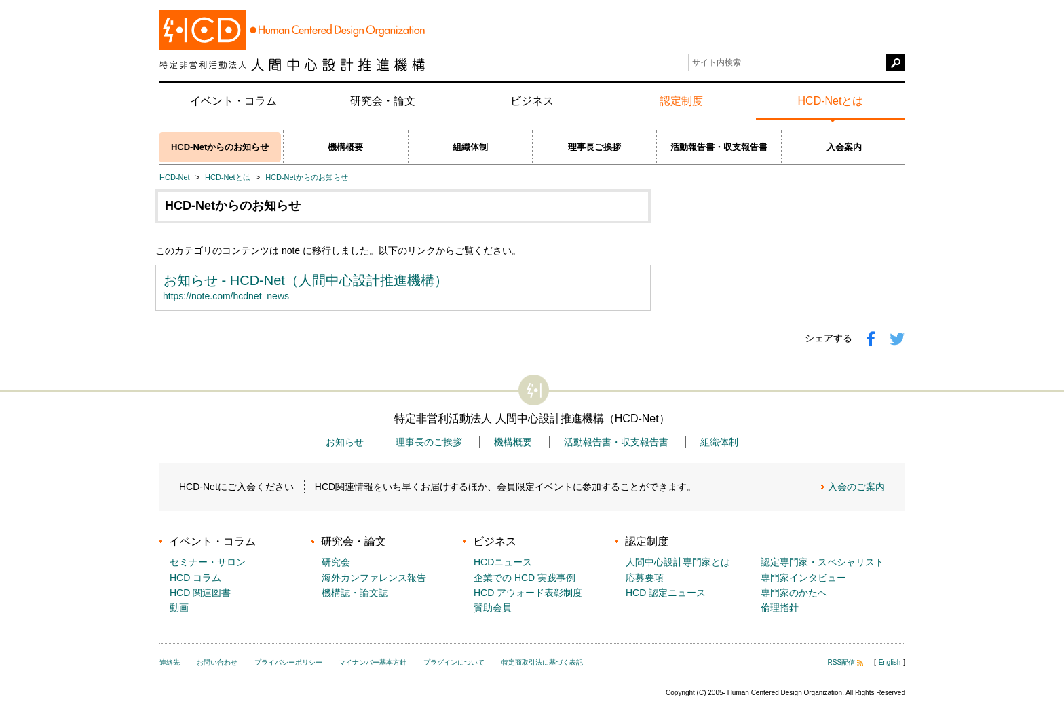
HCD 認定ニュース (666, 592)
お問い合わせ (217, 662)
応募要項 (645, 577)
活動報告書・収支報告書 (718, 147)
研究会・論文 (382, 101)
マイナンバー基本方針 (372, 662)
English (890, 662)
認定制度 (681, 101)
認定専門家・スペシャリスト (822, 562)
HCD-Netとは (831, 101)
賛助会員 (493, 607)
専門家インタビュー (803, 577)
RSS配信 (846, 662)
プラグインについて (453, 662)
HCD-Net (174, 177)
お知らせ (345, 441)
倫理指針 (780, 607)
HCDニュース (503, 562)
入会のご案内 (856, 486)
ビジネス (532, 101)
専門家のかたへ (794, 592)
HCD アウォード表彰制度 (528, 592)
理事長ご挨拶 (594, 147)
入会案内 (844, 147)
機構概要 (345, 147)
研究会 (336, 562)
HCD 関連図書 (200, 592)
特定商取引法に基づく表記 (542, 662)
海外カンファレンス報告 (374, 577)
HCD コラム (195, 577)
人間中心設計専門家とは (678, 562)
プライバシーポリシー (288, 662)
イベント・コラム (233, 101)
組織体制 (470, 147)
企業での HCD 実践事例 (524, 577)
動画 (179, 607)
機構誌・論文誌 (355, 592)
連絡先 (169, 662)
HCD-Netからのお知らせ (220, 147)
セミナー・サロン (208, 562)
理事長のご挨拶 (429, 441)
